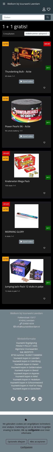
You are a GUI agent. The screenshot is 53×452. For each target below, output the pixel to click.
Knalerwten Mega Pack (17, 181)
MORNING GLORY (14, 232)
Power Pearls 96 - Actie (17, 126)
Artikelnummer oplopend (36, 33)
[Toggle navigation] (4, 4)
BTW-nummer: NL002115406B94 (26, 355)
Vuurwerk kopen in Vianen (26, 364)
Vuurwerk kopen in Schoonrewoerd (26, 382)
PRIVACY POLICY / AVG (26, 346)
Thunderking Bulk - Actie (18, 71)
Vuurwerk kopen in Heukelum (26, 379)
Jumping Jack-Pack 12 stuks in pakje (24, 286)
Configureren (26, 447)
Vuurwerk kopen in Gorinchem (26, 388)
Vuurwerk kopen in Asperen (26, 373)
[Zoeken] (23, 17)
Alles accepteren (37, 441)
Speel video (26, 81)
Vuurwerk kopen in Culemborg (27, 361)
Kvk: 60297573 (26, 352)
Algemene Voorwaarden (26, 349)
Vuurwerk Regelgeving (26, 343)
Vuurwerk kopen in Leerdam (27, 358)
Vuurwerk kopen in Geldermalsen (26, 367)
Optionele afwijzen (16, 441)
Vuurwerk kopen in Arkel (26, 376)
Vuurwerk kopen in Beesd (26, 370)
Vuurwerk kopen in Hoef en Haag (26, 385)
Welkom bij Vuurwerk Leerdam (23, 4)
